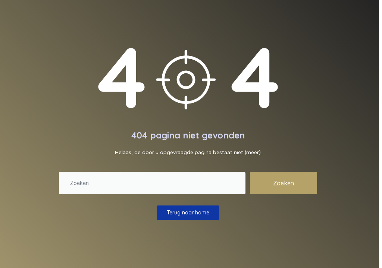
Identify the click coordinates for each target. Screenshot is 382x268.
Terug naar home (188, 212)
